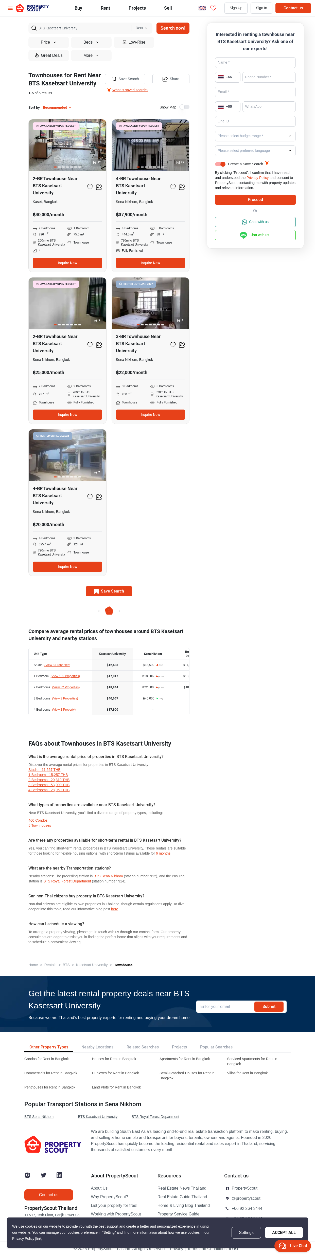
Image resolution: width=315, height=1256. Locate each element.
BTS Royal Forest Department (67, 881)
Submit (268, 1006)
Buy (78, 8)
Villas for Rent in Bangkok (247, 1073)
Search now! (173, 28)
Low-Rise (134, 42)
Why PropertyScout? (109, 1196)
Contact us (293, 8)
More (91, 55)
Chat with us (255, 222)
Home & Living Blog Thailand (184, 1205)
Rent (105, 8)
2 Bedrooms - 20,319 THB (48, 780)
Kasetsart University (92, 965)
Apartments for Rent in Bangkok (185, 1059)
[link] (39, 1238)
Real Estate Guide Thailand (182, 1196)
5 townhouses (39, 825)
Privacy (176, 1248)
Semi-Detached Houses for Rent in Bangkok (187, 1075)
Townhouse (123, 965)
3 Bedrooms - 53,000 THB (48, 785)
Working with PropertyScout (116, 1214)
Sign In (261, 8)
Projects (179, 1047)
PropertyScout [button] (244, 1188)
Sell (168, 8)
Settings (246, 1232)
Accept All (284, 1232)
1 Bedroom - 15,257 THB (48, 775)
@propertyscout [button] (246, 1198)
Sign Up (236, 8)
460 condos (38, 820)
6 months (163, 853)
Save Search (125, 79)
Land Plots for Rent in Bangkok (116, 1087)
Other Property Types (48, 1047)
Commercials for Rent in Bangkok (50, 1073)
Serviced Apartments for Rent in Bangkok (252, 1061)
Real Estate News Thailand (182, 1188)
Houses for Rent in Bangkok (114, 1059)
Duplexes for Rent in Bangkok (115, 1073)
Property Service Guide (178, 1214)
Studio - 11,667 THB (44, 770)
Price (49, 42)
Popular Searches (216, 1047)
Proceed (255, 199)
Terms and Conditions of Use (213, 1248)
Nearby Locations (97, 1047)
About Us (99, 1188)
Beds (91, 42)
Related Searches (143, 1047)
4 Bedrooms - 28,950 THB (48, 790)
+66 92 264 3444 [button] (247, 1208)
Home (33, 965)
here (114, 909)
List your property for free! (114, 1205)
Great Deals (48, 55)
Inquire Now (67, 263)
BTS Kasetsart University (98, 1117)
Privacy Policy (258, 178)
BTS (66, 965)
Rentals (50, 965)
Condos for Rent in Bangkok (46, 1059)
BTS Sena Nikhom (108, 876)
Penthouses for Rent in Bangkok (49, 1087)
